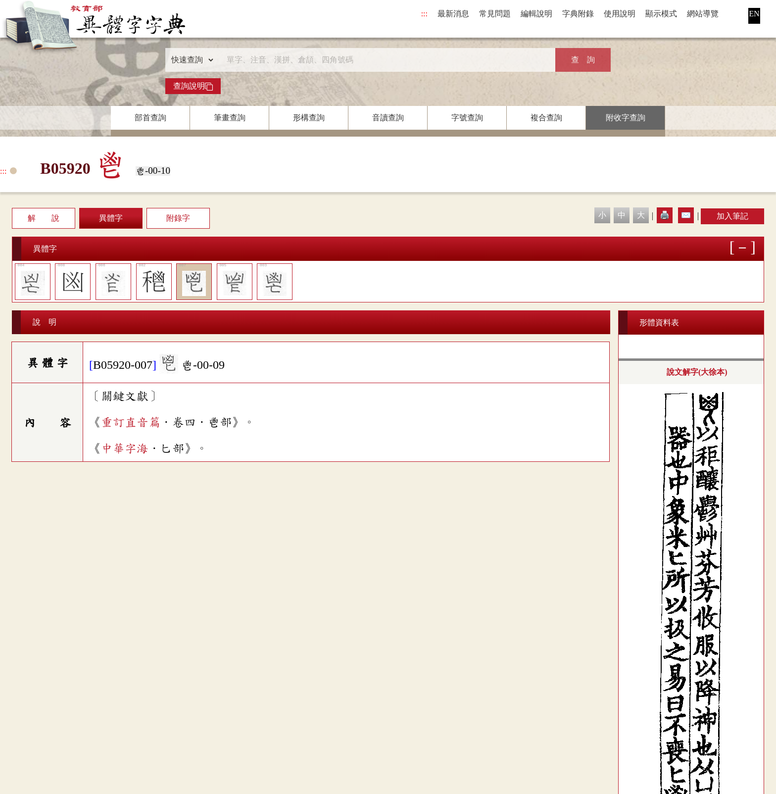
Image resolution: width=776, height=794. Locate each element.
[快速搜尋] (384, 60)
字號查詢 (467, 117)
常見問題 (495, 13)
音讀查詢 (388, 117)
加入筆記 (732, 216)
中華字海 (124, 448)
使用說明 (619, 13)
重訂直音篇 (130, 422)
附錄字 (178, 218)
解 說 (43, 218)
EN (754, 13)
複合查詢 (546, 117)
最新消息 (453, 13)
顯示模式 (661, 13)
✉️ (686, 215)
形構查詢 (309, 117)
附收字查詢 (625, 117)
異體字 (111, 218)
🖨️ (665, 215)
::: (424, 13)
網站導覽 (703, 13)
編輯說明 (536, 13)
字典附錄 (578, 13)
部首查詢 (150, 117)
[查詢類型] (190, 60)
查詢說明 (193, 86)
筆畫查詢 (229, 117)
